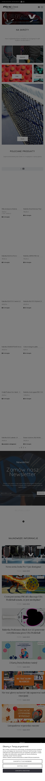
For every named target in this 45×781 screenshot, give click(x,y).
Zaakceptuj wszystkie (22, 770)
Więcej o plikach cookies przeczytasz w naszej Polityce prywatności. (21, 757)
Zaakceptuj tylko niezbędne (22, 761)
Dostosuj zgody (22, 766)
